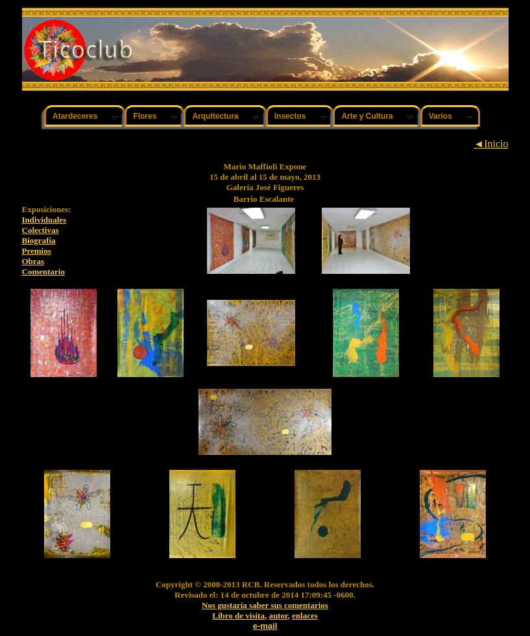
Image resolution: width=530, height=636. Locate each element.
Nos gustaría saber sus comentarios (265, 605)
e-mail (265, 626)
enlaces (305, 615)
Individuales (44, 220)
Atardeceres (75, 116)
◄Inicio (491, 143)
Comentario (43, 271)
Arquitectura (215, 116)
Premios (36, 251)
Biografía (39, 240)
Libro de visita (238, 615)
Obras (33, 261)
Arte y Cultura (366, 116)
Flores (144, 116)
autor (278, 615)
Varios (440, 116)
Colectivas (40, 230)
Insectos (290, 116)
